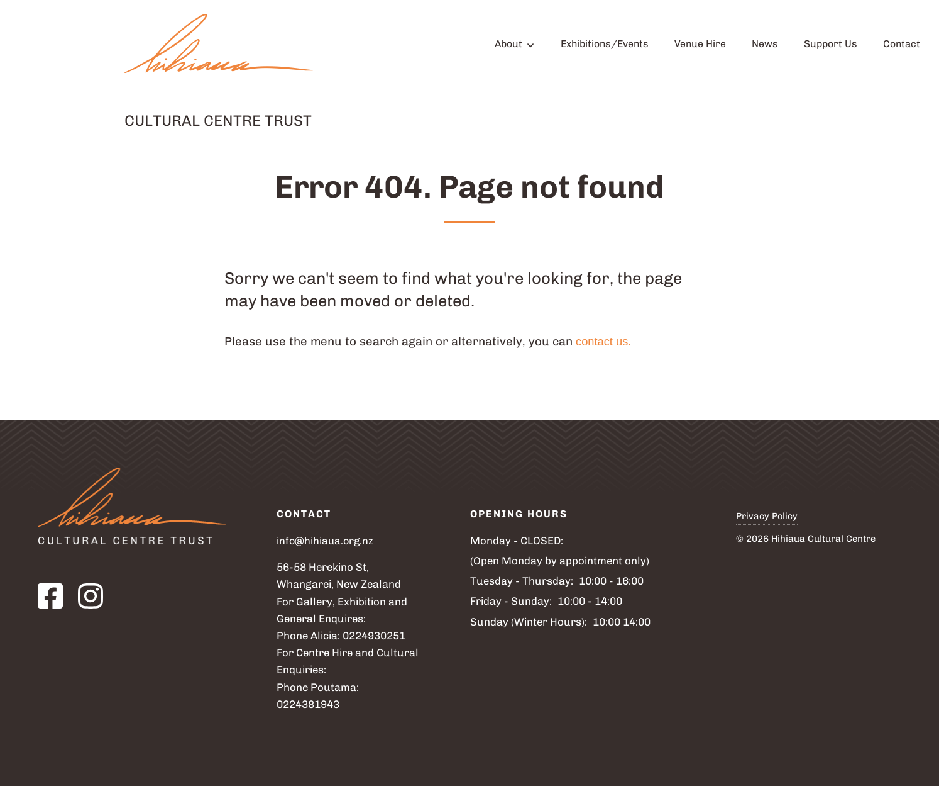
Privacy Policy (767, 516)
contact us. (607, 341)
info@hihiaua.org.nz (326, 540)
